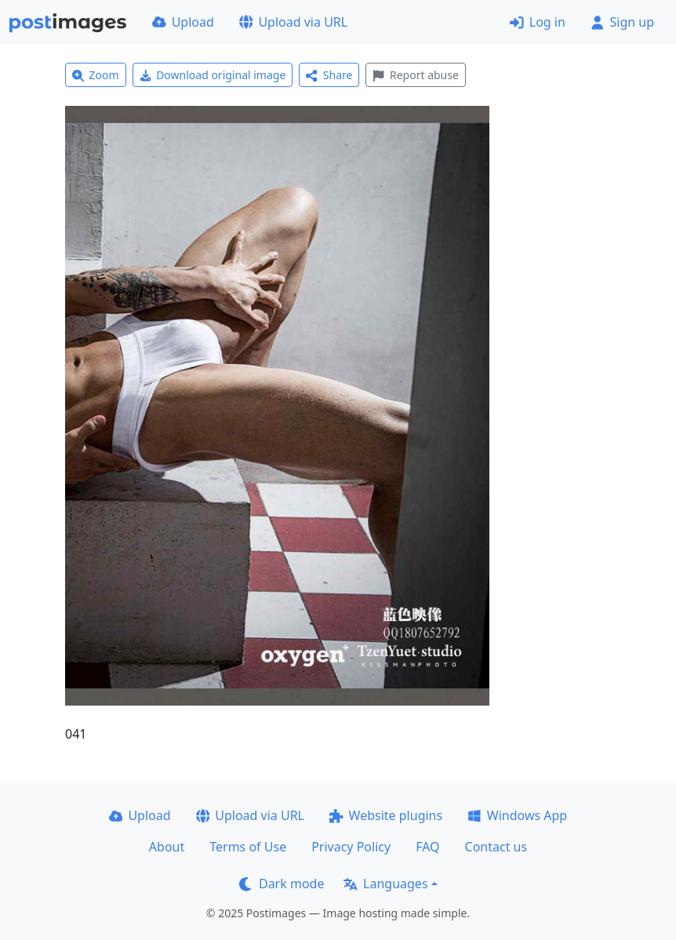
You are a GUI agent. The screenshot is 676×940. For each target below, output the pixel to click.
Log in (537, 22)
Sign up (622, 22)
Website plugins (385, 815)
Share (329, 74)
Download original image (213, 74)
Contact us (496, 846)
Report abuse (415, 74)
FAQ (427, 846)
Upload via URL (293, 22)
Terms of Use (247, 846)
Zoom (95, 74)
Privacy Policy (351, 846)
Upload (183, 22)
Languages (385, 883)
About (166, 846)
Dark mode (281, 883)
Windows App (517, 815)
